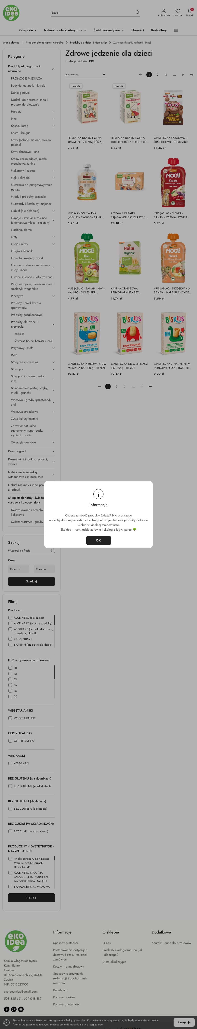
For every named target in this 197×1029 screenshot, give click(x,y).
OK (98, 540)
